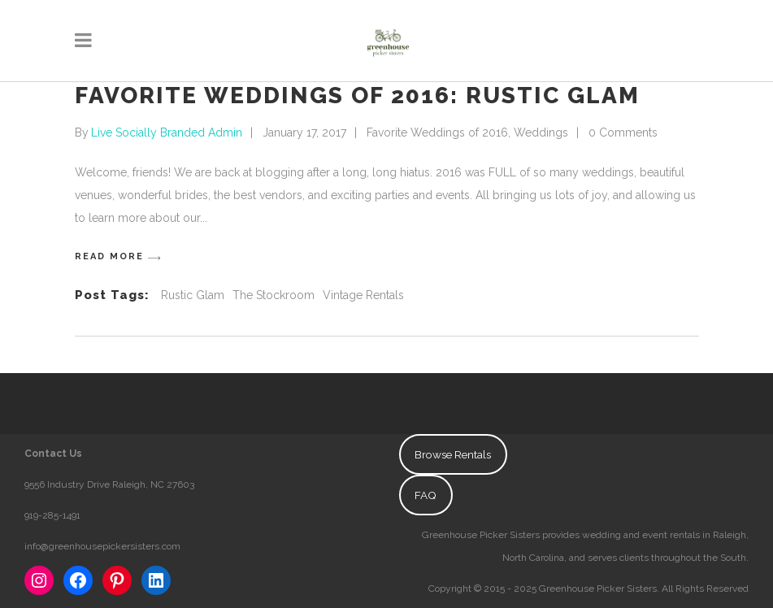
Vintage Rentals (363, 295)
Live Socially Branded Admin (166, 132)
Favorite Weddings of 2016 (437, 132)
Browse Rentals (453, 454)
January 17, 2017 (304, 132)
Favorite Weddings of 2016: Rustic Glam (357, 95)
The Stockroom (273, 295)
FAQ (425, 495)
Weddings (541, 132)
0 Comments (623, 132)
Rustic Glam (192, 295)
